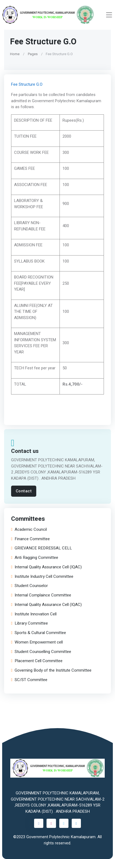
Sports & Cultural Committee (38, 632)
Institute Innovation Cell (34, 613)
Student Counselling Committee (41, 651)
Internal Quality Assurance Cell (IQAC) (46, 566)
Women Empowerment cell (37, 642)
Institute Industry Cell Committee (42, 576)
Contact (24, 491)
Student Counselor (29, 585)
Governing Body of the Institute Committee (51, 670)
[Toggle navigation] (109, 15)
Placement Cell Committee (37, 661)
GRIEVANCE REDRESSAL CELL (41, 548)
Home (14, 54)
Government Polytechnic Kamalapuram (61, 836)
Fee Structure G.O (26, 84)
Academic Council (29, 529)
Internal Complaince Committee (41, 595)
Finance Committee (30, 538)
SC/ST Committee (29, 679)
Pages (33, 54)
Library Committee (29, 623)
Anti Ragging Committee (34, 557)
